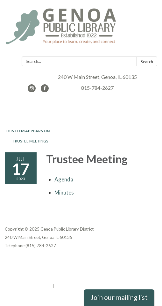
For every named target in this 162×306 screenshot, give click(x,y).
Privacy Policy (18, 261)
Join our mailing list (119, 297)
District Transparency (27, 269)
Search (147, 61)
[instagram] (32, 90)
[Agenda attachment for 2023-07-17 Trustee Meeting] (63, 179)
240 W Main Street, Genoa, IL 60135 (97, 77)
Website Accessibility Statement (38, 277)
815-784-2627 (97, 88)
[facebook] (45, 90)
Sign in (62, 285)
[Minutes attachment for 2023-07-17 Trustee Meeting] (64, 192)
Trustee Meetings (30, 141)
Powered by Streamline (28, 285)
